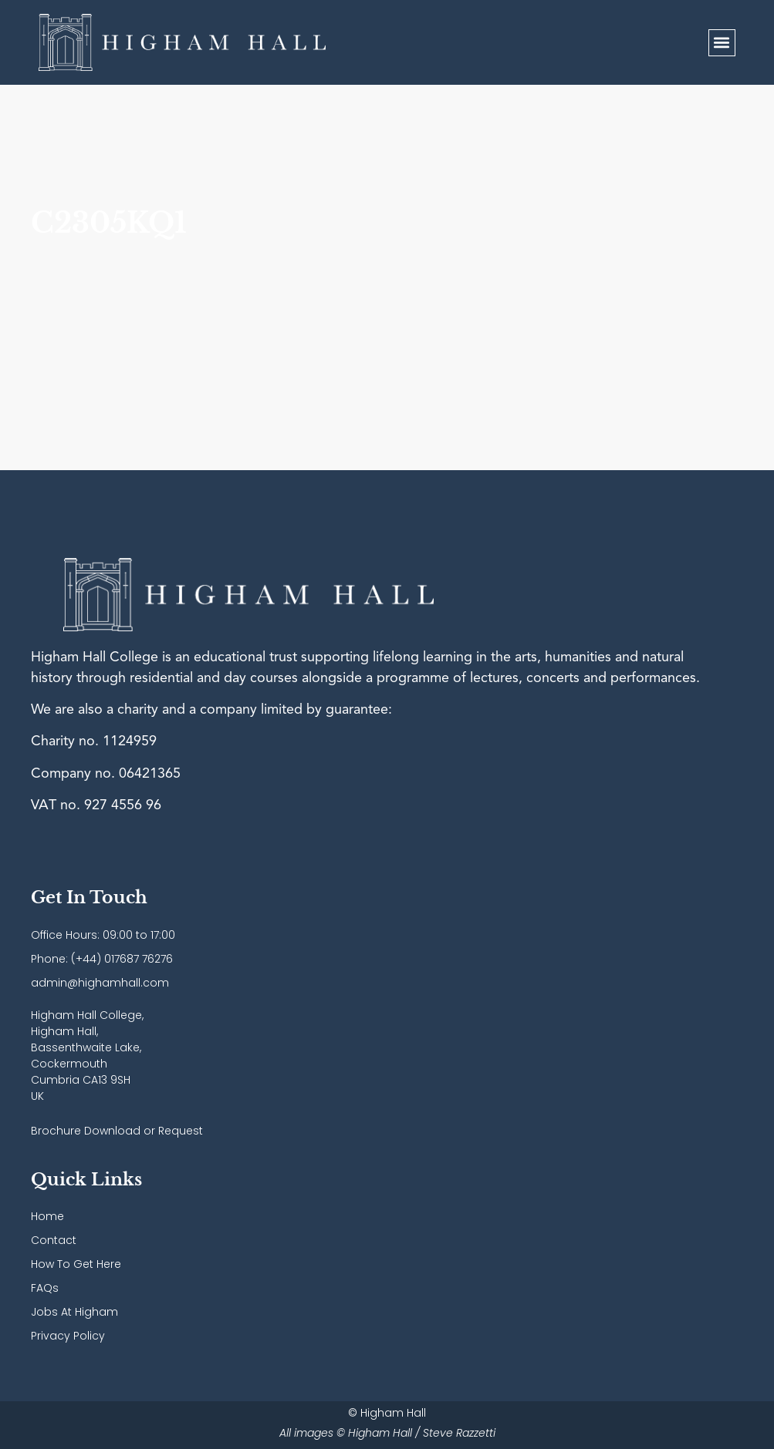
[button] (721, 42)
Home (47, 1216)
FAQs (45, 1288)
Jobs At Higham (74, 1312)
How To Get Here (76, 1264)
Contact (53, 1240)
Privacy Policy (68, 1335)
